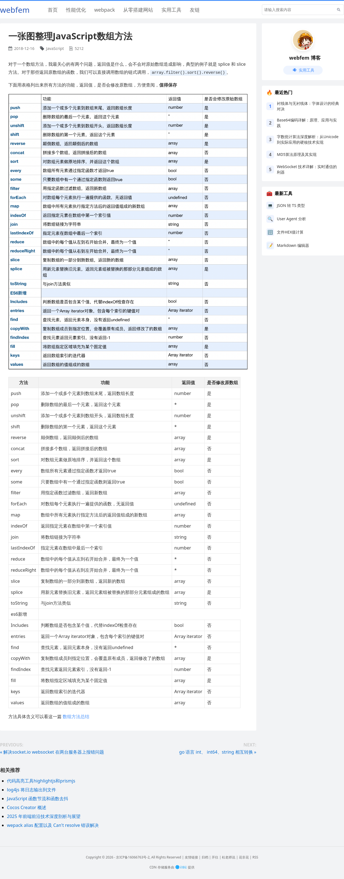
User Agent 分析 (291, 218)
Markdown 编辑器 (293, 245)
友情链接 (191, 857)
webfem (15, 9)
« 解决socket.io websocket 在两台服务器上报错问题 (52, 752)
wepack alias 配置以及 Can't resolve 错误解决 (53, 825)
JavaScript (55, 48)
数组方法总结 (76, 716)
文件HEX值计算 (290, 232)
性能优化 (76, 9)
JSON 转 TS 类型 (291, 205)
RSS (255, 857)
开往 (215, 857)
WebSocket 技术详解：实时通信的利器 (307, 169)
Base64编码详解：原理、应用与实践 (307, 122)
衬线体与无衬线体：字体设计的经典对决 (308, 106)
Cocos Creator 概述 (26, 807)
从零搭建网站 (138, 9)
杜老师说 (228, 857)
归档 (205, 857)
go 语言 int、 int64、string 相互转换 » (217, 752)
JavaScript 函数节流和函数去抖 (37, 798)
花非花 (244, 857)
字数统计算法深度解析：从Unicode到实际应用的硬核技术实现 (307, 139)
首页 (53, 9)
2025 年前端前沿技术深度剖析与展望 (43, 816)
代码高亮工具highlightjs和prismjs (41, 780)
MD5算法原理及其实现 (297, 154)
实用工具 (171, 9)
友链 (195, 9)
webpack (104, 9)
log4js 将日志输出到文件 (31, 789)
